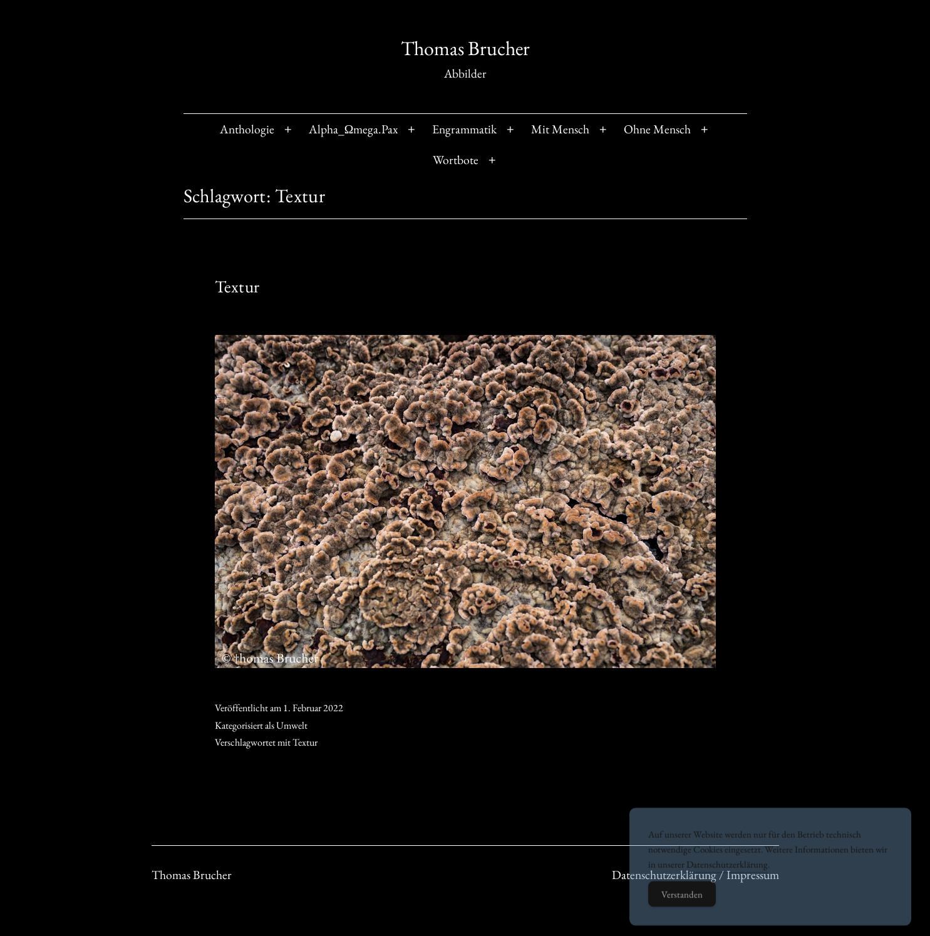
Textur (237, 286)
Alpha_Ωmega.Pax (353, 129)
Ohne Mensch (657, 129)
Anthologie (247, 129)
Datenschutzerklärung (727, 877)
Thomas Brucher (465, 48)
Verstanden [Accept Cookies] (682, 907)
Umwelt (291, 725)
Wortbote (455, 160)
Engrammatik (464, 129)
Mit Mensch (560, 129)
